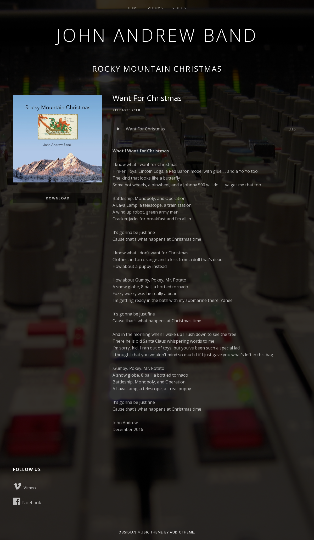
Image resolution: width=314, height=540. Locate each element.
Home (133, 7)
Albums (155, 7)
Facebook (27, 501)
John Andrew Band (157, 35)
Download (58, 198)
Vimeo (24, 486)
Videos (179, 7)
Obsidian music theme (141, 532)
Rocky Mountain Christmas (157, 69)
